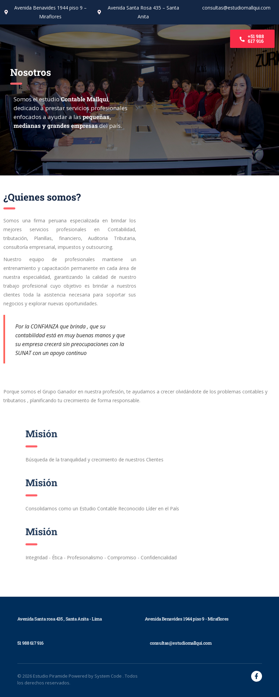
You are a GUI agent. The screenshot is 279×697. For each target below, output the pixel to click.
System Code (108, 676)
